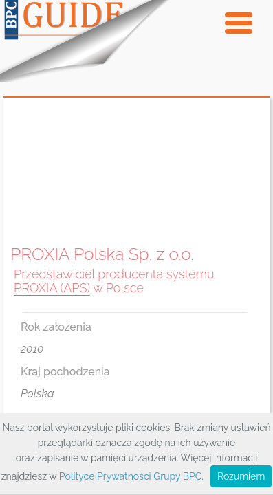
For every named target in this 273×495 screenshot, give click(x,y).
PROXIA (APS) (52, 287)
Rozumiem (241, 476)
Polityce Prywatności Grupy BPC (130, 476)
